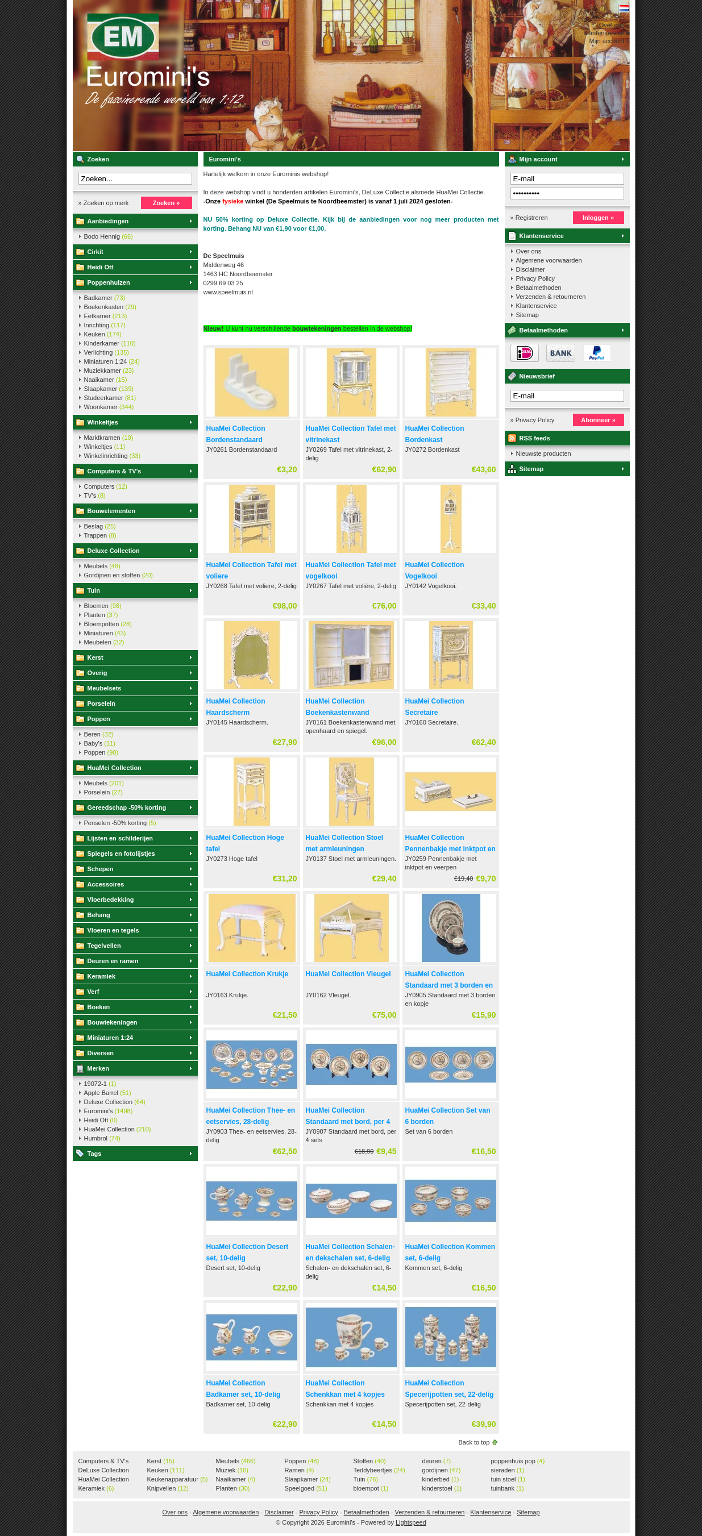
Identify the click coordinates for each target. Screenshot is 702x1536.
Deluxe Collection (114, 550)
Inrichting (105, 325)
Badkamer (105, 297)
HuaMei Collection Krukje (247, 974)
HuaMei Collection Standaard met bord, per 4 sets (348, 1121)
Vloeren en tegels (113, 930)
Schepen (101, 868)
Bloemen (103, 605)
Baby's (99, 743)
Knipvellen (168, 1488)
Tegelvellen (104, 945)
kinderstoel (442, 1488)
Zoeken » (166, 202)
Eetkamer (105, 316)
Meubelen (104, 642)
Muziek (232, 1470)
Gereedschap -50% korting (127, 807)
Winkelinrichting (112, 455)
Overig (97, 672)
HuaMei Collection (115, 767)
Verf (93, 991)
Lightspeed (411, 1522)
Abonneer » (598, 420)
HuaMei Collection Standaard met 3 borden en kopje (449, 985)
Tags (95, 1153)
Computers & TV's (115, 471)
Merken (99, 1068)
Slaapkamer (109, 388)
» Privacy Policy (532, 420)
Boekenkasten (110, 306)
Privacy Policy (535, 278)
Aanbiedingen (108, 221)
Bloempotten (108, 624)
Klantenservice (542, 235)
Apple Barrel (107, 1092)
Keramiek (102, 976)
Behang (99, 914)
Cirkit (95, 251)
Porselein (102, 703)
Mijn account (539, 159)
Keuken (103, 334)
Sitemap (527, 314)
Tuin (94, 590)
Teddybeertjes (379, 1470)
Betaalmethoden (539, 287)
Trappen (100, 535)
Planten (101, 614)
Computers (105, 486)
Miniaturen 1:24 (112, 361)
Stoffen (370, 1461)
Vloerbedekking (111, 899)
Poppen (99, 718)
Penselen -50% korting (120, 822)
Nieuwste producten (543, 453)
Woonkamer (109, 406)
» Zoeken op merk (103, 202)
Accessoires (106, 884)
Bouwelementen (111, 510)
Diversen (101, 1053)
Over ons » (614, 25)
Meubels (102, 566)
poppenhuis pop (518, 1461)
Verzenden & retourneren (551, 296)
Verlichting (107, 352)
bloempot (371, 1488)
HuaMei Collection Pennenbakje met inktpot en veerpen (450, 849)
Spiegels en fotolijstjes (121, 853)
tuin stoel (508, 1479)
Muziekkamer (109, 370)
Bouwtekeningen (113, 1022)
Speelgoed (306, 1488)
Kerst (95, 657)
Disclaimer (530, 269)
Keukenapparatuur (177, 1479)
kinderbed (440, 1479)
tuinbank (507, 1488)
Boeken (99, 1007)
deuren (436, 1461)
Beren (99, 734)
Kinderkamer (110, 343)
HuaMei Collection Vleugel (348, 974)
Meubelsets (105, 688)
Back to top (473, 1442)
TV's (95, 495)
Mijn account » (609, 41)
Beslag (100, 526)
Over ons (529, 251)
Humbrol (102, 1138)
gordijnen (441, 1470)
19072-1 (100, 1083)
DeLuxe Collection (103, 1471)
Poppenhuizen (109, 282)
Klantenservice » (606, 33)
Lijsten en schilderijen (120, 838)
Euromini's (223, 75)
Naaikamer (105, 379)
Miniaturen (105, 633)
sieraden (508, 1470)
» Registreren (529, 217)
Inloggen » (598, 217)
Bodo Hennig (108, 236)
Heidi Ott (101, 267)
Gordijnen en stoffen (118, 575)
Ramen (299, 1470)
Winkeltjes (103, 422)
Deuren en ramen (113, 961)
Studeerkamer (110, 397)
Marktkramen (109, 437)
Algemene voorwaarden (549, 260)
